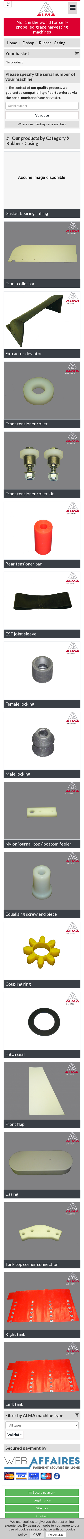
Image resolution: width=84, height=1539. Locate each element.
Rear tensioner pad (23, 563)
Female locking (19, 704)
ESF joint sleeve (21, 633)
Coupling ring (18, 984)
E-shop (28, 42)
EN (8, 3)
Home (12, 42)
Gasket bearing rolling (26, 213)
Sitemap (42, 1508)
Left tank (14, 1404)
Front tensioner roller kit (29, 493)
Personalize (56, 1534)
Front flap (14, 1124)
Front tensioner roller (26, 423)
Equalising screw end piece (31, 914)
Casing (11, 1194)
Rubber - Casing (51, 42)
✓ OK (36, 1534)
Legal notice (42, 1500)
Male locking (17, 773)
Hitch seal (15, 1054)
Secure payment (42, 1492)
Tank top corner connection (31, 1264)
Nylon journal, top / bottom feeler (38, 843)
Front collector (20, 283)
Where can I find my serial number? (42, 124)
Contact (42, 1516)
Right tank (15, 1334)
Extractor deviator (23, 353)
